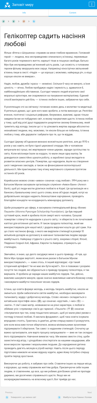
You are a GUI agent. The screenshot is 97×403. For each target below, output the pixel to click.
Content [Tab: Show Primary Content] (72, 12)
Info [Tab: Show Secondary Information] (24, 12)
